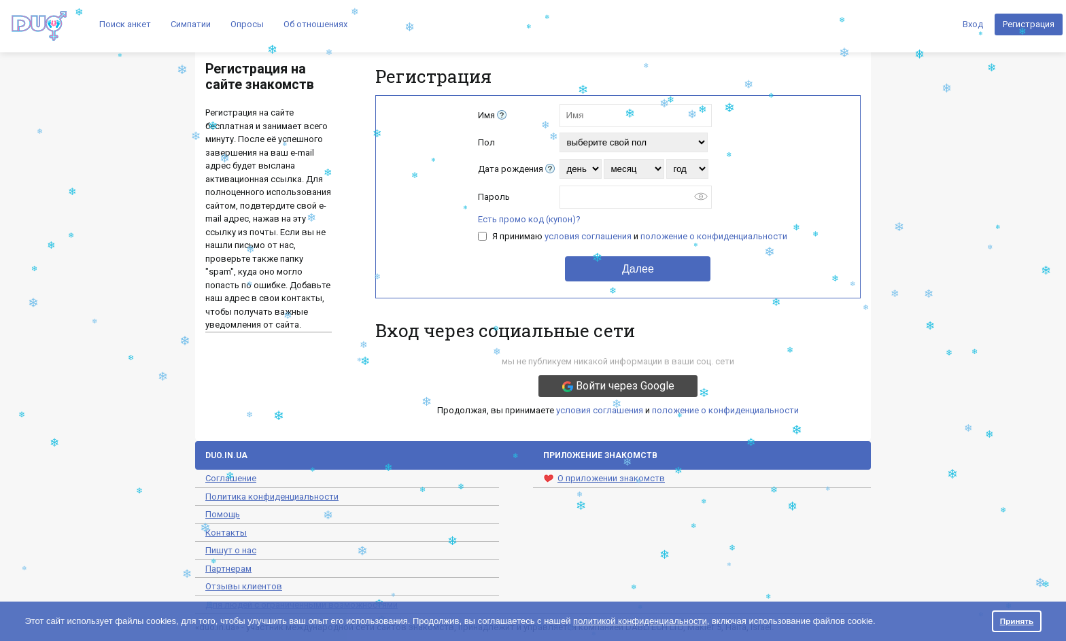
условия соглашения (588, 236)
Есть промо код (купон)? (529, 219)
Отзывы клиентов (243, 586)
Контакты (226, 532)
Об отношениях (315, 24)
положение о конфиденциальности (713, 236)
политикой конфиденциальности (640, 621)
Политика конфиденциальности (272, 496)
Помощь (222, 514)
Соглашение (230, 478)
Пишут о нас (230, 550)
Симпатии (191, 24)
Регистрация (1028, 24)
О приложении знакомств (604, 478)
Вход (973, 24)
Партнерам (228, 569)
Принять (1017, 621)
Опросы (247, 24)
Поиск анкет (125, 24)
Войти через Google (618, 385)
